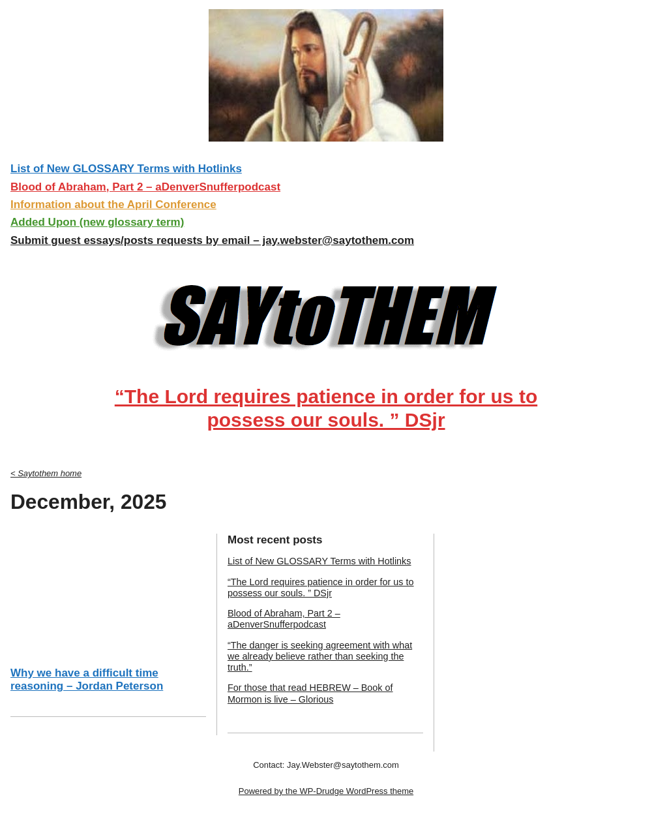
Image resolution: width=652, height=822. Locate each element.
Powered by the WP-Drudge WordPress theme (326, 791)
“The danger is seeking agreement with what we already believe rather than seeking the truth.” (320, 656)
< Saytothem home (46, 473)
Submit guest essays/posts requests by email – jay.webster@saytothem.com (212, 240)
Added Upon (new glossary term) (97, 222)
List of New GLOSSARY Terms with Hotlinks (126, 168)
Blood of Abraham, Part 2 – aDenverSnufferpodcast (145, 187)
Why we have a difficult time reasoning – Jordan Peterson (86, 679)
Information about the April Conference (113, 204)
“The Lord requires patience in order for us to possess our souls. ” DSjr (326, 408)
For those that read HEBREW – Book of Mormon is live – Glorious (310, 693)
